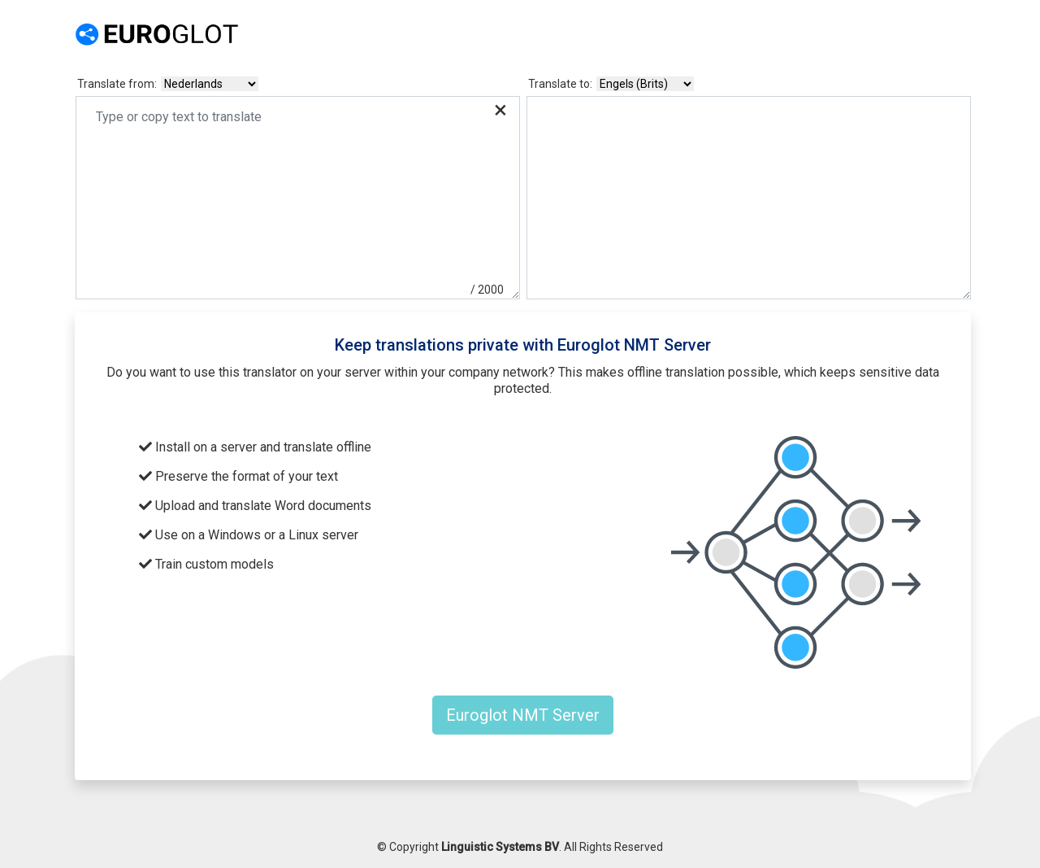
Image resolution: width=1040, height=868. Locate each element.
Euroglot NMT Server (523, 715)
